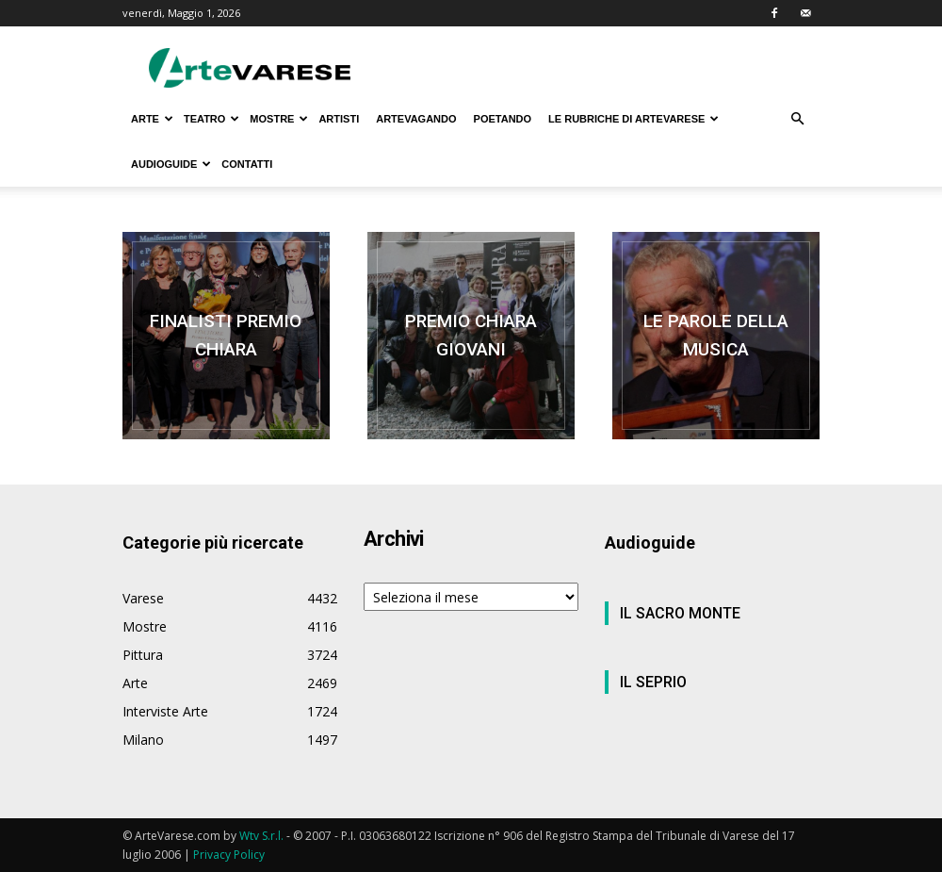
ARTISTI (338, 118)
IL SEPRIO (653, 682)
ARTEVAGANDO (416, 118)
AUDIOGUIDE (171, 164)
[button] (797, 119)
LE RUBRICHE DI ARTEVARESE (633, 118)
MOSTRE (279, 118)
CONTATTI (246, 164)
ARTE (152, 118)
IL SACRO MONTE (680, 613)
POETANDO (503, 118)
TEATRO (211, 118)
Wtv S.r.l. (261, 836)
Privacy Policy (229, 855)
